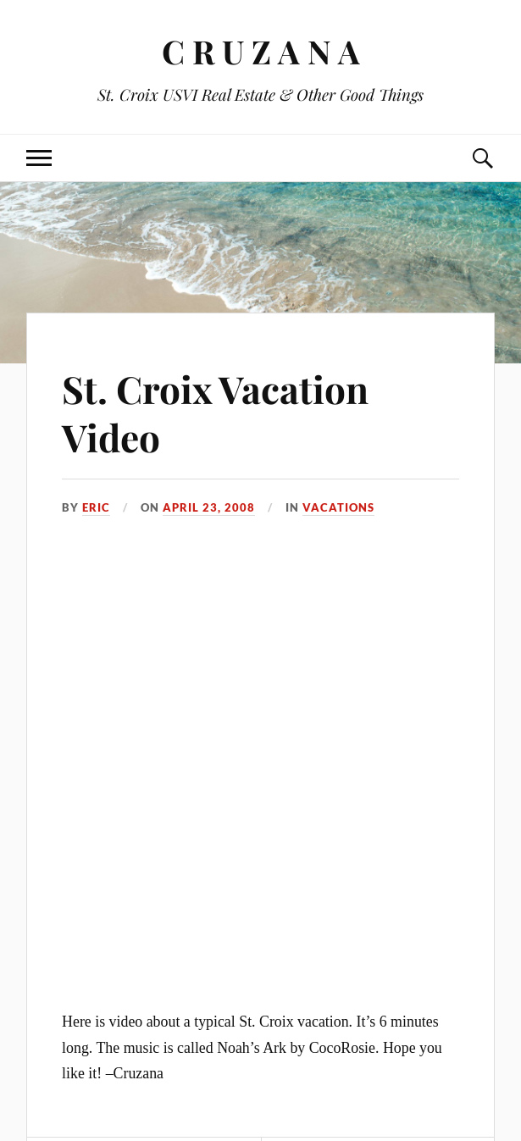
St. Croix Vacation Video (215, 412)
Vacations (338, 507)
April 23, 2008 (209, 507)
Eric (96, 507)
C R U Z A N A (261, 51)
